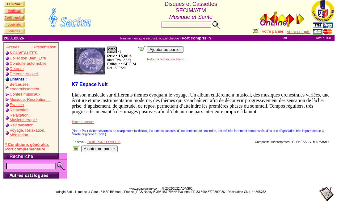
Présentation (45, 47)
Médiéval (14, 11)
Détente (17, 68)
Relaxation (19, 110)
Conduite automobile (28, 63)
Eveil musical (14, 17)
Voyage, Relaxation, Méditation (27, 132)
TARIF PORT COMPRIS (103, 142)
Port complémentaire (25, 149)
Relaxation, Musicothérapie (23, 117)
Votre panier (272, 31)
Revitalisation (21, 125)
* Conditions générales (27, 144)
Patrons (14, 31)
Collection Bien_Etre (28, 58)
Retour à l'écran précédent (165, 59)
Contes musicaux (25, 94)
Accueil (12, 47)
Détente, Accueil (24, 74)
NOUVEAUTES (23, 53)
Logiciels (14, 24)
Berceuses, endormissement (24, 86)
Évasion (17, 104)
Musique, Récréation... (30, 99)
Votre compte (298, 31)
